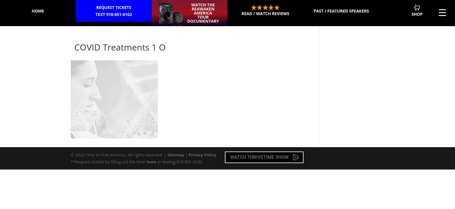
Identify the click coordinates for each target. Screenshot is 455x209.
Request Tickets (114, 11)
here (151, 162)
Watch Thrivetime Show (264, 157)
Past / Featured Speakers (341, 11)
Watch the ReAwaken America (203, 13)
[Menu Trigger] (442, 12)
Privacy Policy (202, 155)
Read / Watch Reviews (265, 10)
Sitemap (175, 155)
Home (38, 11)
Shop (417, 10)
